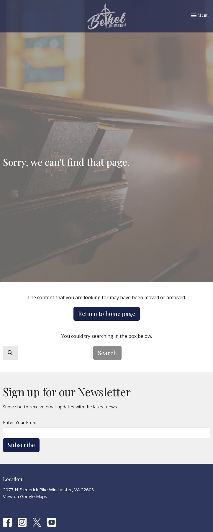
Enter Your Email (20, 422)
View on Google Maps (25, 496)
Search (107, 353)
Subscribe (21, 445)
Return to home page (106, 313)
